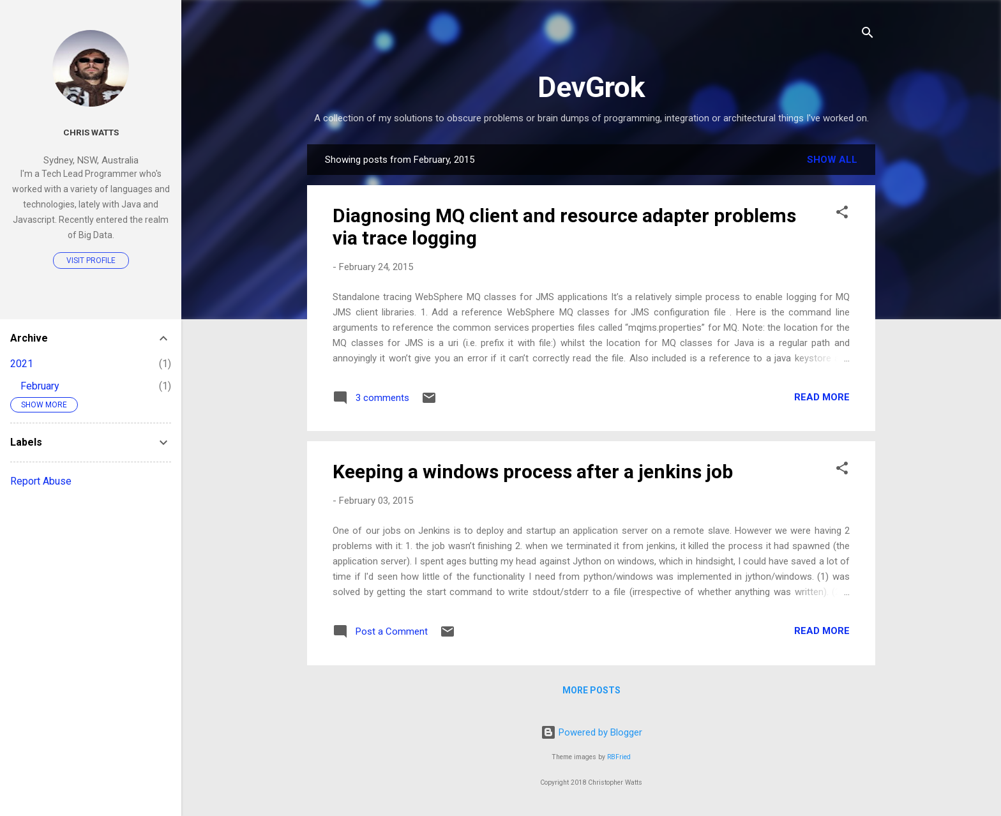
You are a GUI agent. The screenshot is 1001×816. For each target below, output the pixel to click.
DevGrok (591, 87)
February (39, 386)
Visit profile (91, 260)
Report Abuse (41, 481)
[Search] (867, 34)
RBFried (619, 757)
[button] (842, 214)
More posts (591, 690)
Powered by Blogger (591, 732)
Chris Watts (91, 132)
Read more (822, 397)
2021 (21, 364)
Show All (832, 159)
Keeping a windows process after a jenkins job (533, 471)
